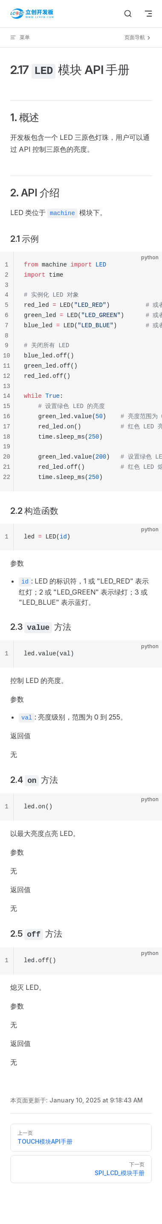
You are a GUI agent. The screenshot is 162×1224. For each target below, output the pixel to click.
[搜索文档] (128, 13)
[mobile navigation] (148, 13)
